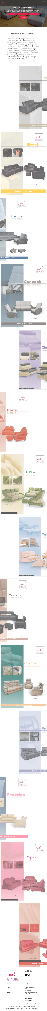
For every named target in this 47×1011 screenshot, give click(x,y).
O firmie (9, 987)
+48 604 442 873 (28, 998)
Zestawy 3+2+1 (23, 14)
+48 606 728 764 (28, 1000)
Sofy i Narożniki (13, 14)
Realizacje (23, 17)
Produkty (9, 990)
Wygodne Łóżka (34, 14)
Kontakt (9, 992)
